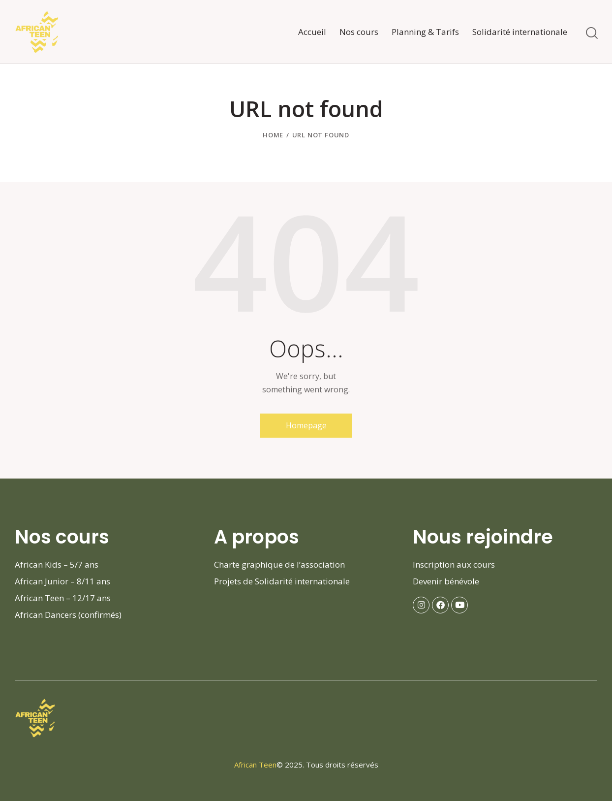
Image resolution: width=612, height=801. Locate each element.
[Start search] (591, 33)
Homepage (306, 425)
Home (273, 134)
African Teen (255, 764)
